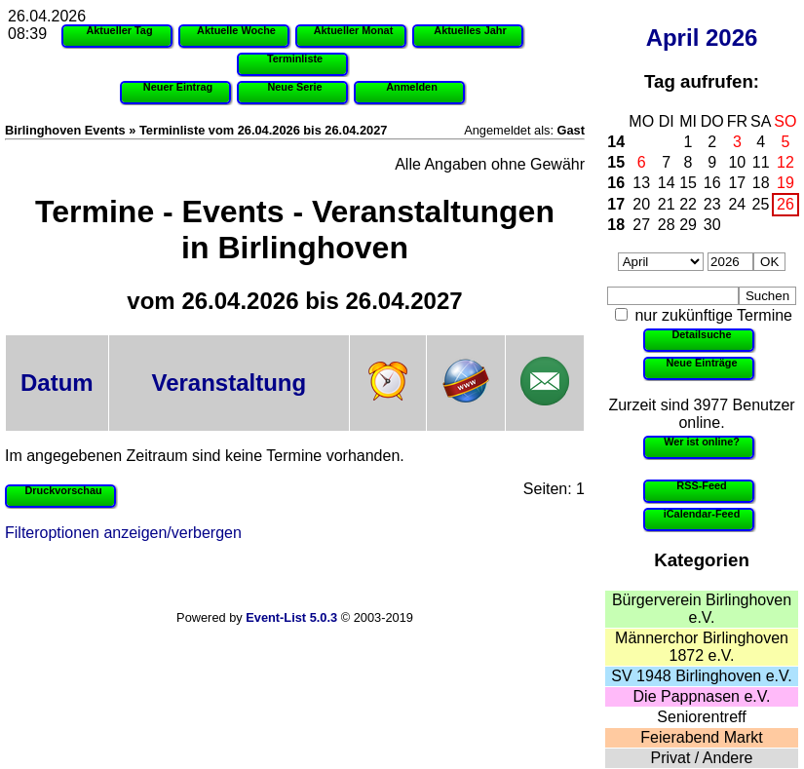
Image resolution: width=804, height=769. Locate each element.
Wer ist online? (702, 441)
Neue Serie (294, 87)
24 (737, 204)
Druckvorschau (62, 490)
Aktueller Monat (354, 30)
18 (761, 182)
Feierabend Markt (701, 737)
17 (737, 182)
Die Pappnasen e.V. (702, 696)
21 (666, 204)
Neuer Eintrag (177, 87)
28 (666, 224)
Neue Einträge (701, 362)
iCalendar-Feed (702, 513)
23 (712, 204)
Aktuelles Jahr (470, 30)
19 (785, 182)
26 (785, 204)
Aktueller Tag (119, 30)
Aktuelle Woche (236, 30)
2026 (731, 37)
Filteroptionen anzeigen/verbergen (123, 532)
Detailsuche (701, 334)
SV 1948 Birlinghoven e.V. (701, 676)
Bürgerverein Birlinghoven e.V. (701, 609)
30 (712, 224)
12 (785, 162)
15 (616, 162)
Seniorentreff (701, 717)
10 (737, 162)
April (673, 37)
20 (641, 204)
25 (761, 204)
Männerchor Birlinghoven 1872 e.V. (701, 647)
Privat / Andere (702, 758)
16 (616, 182)
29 (688, 224)
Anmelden (412, 87)
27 (641, 224)
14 (616, 142)
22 (688, 204)
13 (641, 182)
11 (761, 162)
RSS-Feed (701, 485)
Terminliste (295, 58)
